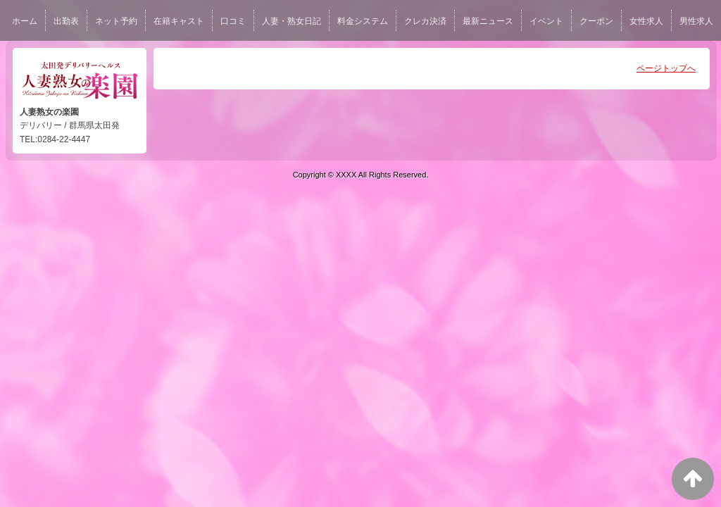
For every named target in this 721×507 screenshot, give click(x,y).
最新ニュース (488, 21)
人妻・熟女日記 (291, 21)
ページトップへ (666, 68)
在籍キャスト (178, 21)
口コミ (233, 21)
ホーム (24, 21)
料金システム (362, 21)
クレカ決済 (425, 21)
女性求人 (646, 21)
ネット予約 (116, 21)
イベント (546, 21)
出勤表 (66, 21)
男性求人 (696, 21)
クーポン (596, 21)
